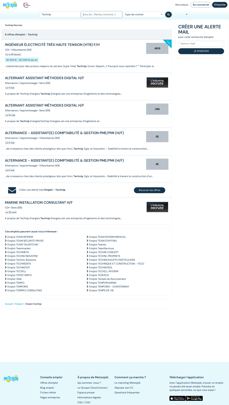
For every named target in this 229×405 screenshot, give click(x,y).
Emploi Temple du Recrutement (107, 279)
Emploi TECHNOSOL (100, 267)
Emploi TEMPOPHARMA (102, 282)
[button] (12, 378)
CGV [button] (87, 402)
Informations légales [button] (89, 397)
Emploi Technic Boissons (21, 260)
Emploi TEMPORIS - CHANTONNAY (109, 286)
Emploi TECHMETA (18, 252)
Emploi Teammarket (19, 248)
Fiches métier (48, 392)
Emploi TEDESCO (99, 275)
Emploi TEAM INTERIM (20, 237)
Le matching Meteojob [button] (127, 382)
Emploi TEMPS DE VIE (101, 290)
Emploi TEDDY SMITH (19, 275)
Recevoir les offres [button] (149, 190)
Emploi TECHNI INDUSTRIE (22, 256)
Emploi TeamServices (101, 248)
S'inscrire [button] (219, 4)
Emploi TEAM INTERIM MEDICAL (107, 237)
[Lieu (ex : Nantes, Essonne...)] (101, 15)
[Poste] (60, 15)
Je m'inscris (201, 51)
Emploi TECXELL (16, 271)
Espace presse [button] (86, 392)
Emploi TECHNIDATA (19, 263)
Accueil (9, 303)
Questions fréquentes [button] (127, 392)
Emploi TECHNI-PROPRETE (104, 256)
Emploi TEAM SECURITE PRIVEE (25, 240)
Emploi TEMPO (15, 282)
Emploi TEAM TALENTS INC (22, 244)
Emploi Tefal (14, 279)
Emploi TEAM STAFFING (103, 240)
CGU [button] (80, 402)
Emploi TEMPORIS (17, 286)
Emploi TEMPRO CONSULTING (24, 290)
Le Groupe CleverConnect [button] (92, 387)
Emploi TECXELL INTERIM (103, 271)
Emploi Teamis (97, 244)
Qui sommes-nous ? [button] (89, 382)
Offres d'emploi (49, 382)
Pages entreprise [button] (50, 397)
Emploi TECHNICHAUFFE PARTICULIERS (112, 260)
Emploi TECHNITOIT (18, 267)
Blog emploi (47, 387)
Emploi (19, 303)
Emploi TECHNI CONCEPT (104, 252)
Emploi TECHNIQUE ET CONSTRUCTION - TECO (116, 263)
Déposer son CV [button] (123, 387)
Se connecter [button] (201, 4)
